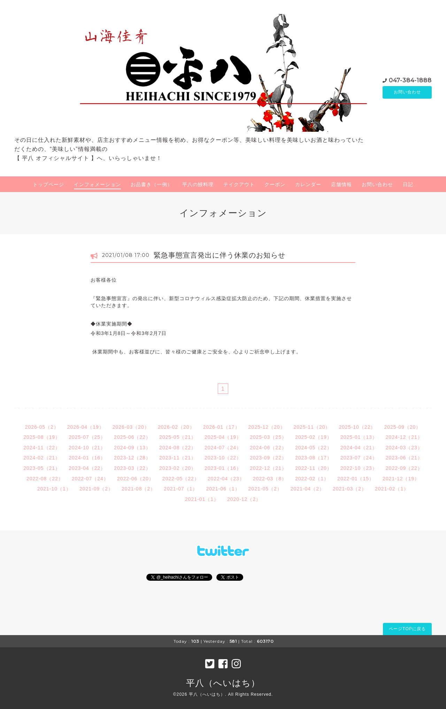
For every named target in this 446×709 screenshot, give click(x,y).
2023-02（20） (177, 468)
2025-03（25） (268, 437)
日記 (408, 184)
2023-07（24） (358, 457)
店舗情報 (341, 184)
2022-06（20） (135, 478)
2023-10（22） (223, 457)
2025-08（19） (41, 437)
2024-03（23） (404, 447)
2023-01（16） (223, 468)
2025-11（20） (312, 427)
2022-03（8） (270, 478)
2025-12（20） (266, 427)
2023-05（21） (41, 468)
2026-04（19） (85, 427)
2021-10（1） (54, 488)
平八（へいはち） (223, 683)
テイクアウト (239, 184)
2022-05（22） (180, 478)
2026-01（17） (221, 427)
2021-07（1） (181, 488)
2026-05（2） (42, 427)
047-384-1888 (410, 80)
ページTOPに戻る (407, 628)
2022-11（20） (313, 468)
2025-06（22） (132, 437)
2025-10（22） (357, 427)
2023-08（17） (313, 457)
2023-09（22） (268, 457)
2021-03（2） (350, 488)
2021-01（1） (202, 499)
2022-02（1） (312, 478)
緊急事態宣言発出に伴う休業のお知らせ (219, 255)
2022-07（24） (90, 478)
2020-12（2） (244, 499)
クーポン (274, 184)
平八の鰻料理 (198, 184)
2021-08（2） (138, 488)
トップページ (48, 184)
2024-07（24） (223, 447)
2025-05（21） (177, 437)
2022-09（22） (404, 468)
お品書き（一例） (151, 184)
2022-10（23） (358, 468)
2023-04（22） (87, 468)
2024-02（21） (41, 457)
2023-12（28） (132, 457)
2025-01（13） (358, 437)
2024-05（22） (313, 447)
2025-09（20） (402, 427)
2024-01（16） (87, 457)
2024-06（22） (268, 447)
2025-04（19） (223, 437)
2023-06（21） (404, 457)
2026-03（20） (131, 427)
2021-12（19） (401, 478)
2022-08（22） (44, 478)
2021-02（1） (392, 488)
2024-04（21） (358, 447)
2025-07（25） (87, 437)
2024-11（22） (41, 447)
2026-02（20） (176, 427)
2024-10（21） (87, 447)
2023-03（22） (132, 468)
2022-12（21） (268, 468)
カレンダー (308, 184)
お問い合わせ (407, 92)
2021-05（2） (265, 488)
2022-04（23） (226, 478)
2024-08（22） (177, 447)
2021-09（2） (96, 488)
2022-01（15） (355, 478)
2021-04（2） (307, 488)
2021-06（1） (223, 488)
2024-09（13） (132, 447)
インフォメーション (97, 184)
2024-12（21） (404, 437)
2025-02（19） (313, 437)
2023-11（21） (177, 457)
